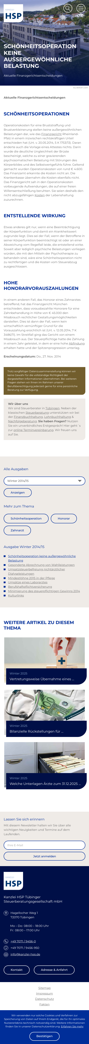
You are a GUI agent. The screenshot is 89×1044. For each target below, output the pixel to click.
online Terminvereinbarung (33, 430)
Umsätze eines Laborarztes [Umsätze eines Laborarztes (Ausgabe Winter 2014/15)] (27, 582)
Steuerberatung (37, 412)
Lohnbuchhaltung (57, 417)
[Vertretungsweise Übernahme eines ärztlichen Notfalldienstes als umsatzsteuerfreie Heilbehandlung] (44, 660)
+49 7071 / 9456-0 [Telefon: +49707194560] (23, 941)
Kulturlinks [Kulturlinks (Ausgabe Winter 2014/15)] (16, 595)
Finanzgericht (51, 134)
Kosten (40, 195)
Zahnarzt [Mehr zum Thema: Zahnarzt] (17, 530)
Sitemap (44, 988)
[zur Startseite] (13, 13)
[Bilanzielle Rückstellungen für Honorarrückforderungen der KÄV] (44, 712)
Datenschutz (44, 999)
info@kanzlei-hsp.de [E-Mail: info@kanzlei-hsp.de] (25, 954)
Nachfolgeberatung (22, 421)
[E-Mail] (44, 845)
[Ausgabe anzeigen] (18, 492)
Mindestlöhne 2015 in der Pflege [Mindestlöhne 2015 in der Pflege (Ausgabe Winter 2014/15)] (31, 578)
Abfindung (77, 343)
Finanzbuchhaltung (28, 417)
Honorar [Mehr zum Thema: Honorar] (64, 518)
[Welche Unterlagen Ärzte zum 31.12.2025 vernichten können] (44, 764)
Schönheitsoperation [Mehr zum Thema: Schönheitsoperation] (26, 518)
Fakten (44, 1004)
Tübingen (53, 408)
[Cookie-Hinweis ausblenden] (44, 1036)
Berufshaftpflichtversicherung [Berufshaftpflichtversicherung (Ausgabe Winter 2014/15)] (30, 586)
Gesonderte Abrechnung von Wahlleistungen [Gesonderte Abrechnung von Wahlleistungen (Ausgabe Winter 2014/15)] (41, 565)
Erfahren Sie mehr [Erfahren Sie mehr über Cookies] (72, 1026)
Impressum (44, 993)
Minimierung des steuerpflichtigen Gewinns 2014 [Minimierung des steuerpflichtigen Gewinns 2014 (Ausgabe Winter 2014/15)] (44, 591)
